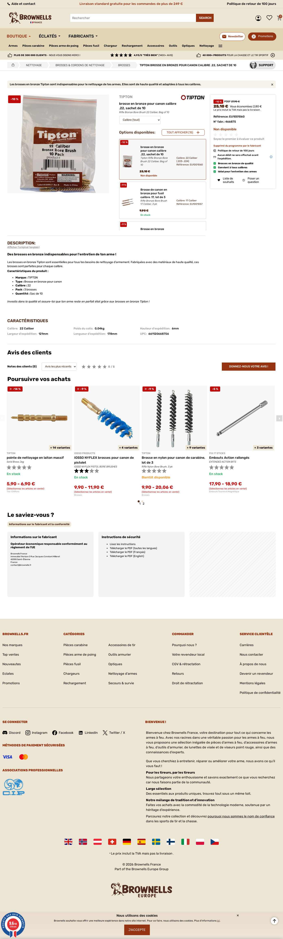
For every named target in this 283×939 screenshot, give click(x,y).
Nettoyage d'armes (122, 674)
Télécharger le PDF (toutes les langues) (133, 548)
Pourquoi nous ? (184, 645)
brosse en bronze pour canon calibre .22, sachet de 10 (155, 156)
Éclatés (48, 36)
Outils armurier (119, 654)
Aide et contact (21, 4)
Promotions (265, 36)
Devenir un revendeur (256, 674)
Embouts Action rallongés (229, 458)
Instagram (36, 732)
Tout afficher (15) (180, 132)
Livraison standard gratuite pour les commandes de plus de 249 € (131, 4)
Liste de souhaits (270, 18)
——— (220, 45)
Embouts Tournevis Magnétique (224, 491)
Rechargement (132, 45)
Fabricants (81, 36)
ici (218, 920)
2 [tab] (143, 503)
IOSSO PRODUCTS (84, 453)
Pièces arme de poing (63, 45)
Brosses (78, 495)
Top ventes (10, 654)
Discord (11, 733)
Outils (173, 45)
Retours (178, 674)
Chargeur (110, 45)
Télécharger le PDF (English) (127, 556)
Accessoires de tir (121, 645)
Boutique (17, 36)
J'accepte (137, 930)
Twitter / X (114, 732)
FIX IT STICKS (217, 453)
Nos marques (12, 645)
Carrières (247, 645)
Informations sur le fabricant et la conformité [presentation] (39, 524)
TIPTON (126, 97)
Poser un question (250, 180)
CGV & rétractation (186, 664)
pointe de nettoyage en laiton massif (35, 458)
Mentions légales (252, 683)
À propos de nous (253, 664)
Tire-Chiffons (13, 491)
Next (279, 418)
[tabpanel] (39, 439)
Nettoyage (206, 45)
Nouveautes (11, 664)
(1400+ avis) (153, 55)
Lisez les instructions (123, 544)
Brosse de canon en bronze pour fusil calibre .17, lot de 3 (155, 197)
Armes (13, 45)
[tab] (39, 524)
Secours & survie (121, 683)
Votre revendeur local (188, 654)
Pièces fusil (91, 45)
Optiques (188, 45)
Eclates (8, 674)
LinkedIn (88, 732)
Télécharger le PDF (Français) (127, 552)
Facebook (62, 732)
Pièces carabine (33, 45)
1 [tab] (139, 503)
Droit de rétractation (187, 683)
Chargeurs (71, 674)
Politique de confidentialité (260, 693)
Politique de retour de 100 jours (251, 4)
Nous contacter (251, 654)
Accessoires (155, 45)
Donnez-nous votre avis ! (248, 366)
